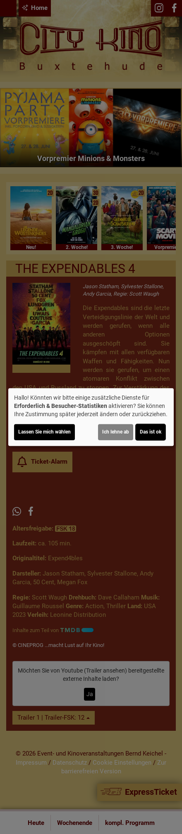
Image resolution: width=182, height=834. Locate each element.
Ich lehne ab (115, 432)
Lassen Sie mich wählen (44, 432)
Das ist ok (150, 432)
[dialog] (91, 417)
